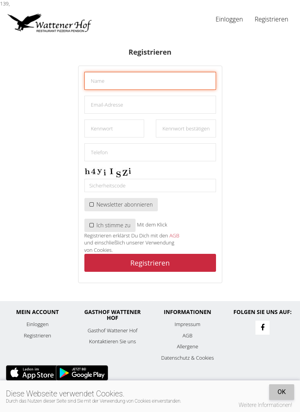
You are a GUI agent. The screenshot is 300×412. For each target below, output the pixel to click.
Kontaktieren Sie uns (112, 341)
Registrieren (271, 19)
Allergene (187, 346)
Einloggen (229, 19)
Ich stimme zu (110, 225)
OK (281, 392)
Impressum (187, 324)
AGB (174, 235)
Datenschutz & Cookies (187, 357)
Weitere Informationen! (265, 405)
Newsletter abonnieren (121, 204)
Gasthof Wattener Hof (113, 330)
